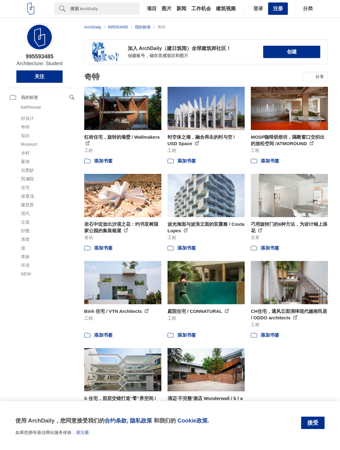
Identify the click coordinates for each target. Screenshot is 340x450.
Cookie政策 (192, 420)
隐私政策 (141, 420)
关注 (39, 76)
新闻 (181, 8)
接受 (312, 423)
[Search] (104, 8)
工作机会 (201, 8)
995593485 (39, 56)
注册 (278, 8)
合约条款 (116, 420)
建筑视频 (226, 8)
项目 (152, 8)
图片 (167, 8)
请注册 (82, 432)
